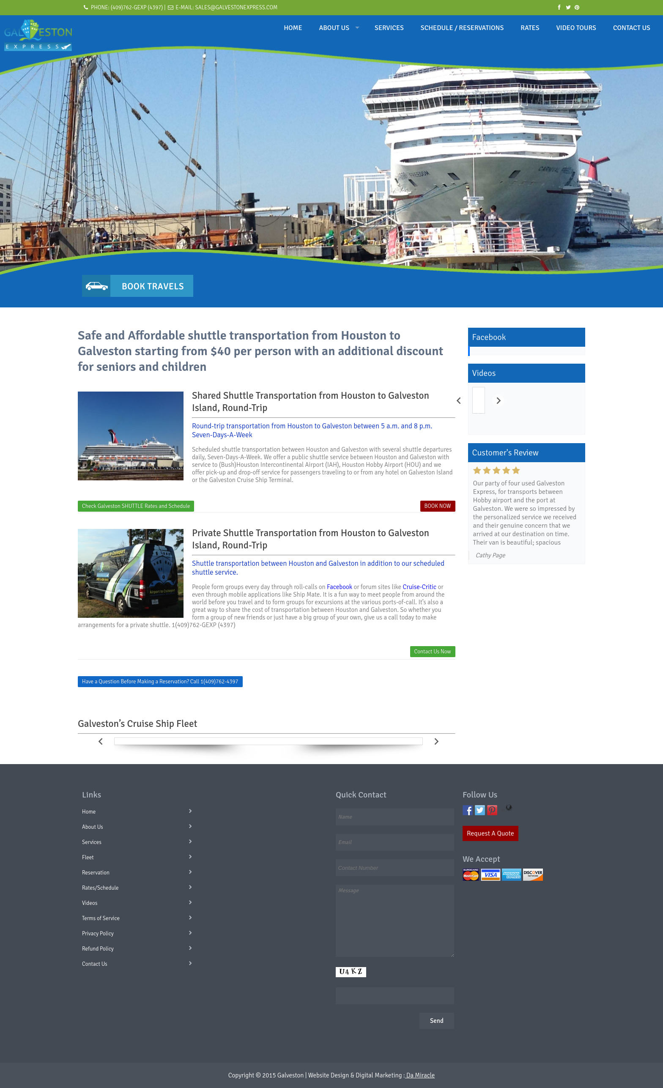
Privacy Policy (98, 933)
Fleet (88, 857)
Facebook (339, 587)
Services (91, 842)
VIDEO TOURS (576, 28)
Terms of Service (101, 918)
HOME (293, 28)
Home (89, 811)
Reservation (96, 872)
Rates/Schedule (100, 888)
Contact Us (94, 964)
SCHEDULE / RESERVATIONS (462, 28)
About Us (92, 827)
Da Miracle (420, 1075)
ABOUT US (334, 28)
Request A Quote (490, 833)
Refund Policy (98, 948)
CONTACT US (631, 28)
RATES (530, 28)
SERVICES (389, 28)
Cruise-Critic (419, 587)
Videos (89, 903)
